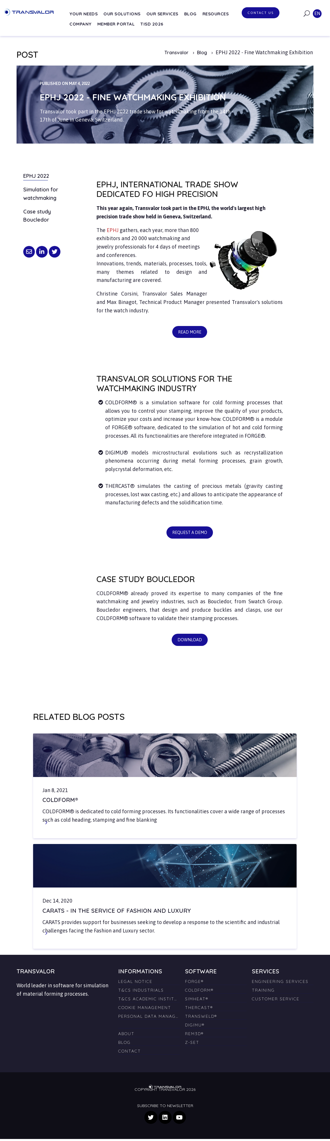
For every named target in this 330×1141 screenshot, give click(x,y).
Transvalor (176, 52)
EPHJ (113, 230)
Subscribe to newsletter (165, 1107)
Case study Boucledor (37, 215)
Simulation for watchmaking (40, 193)
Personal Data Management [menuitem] (149, 1018)
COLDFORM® (60, 801)
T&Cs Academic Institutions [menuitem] (149, 1001)
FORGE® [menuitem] (194, 983)
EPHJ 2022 (36, 176)
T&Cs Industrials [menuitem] (141, 992)
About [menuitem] (126, 1035)
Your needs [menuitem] (83, 14)
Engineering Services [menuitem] (280, 983)
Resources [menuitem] (215, 14)
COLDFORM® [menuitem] (199, 992)
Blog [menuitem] (190, 14)
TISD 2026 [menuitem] (152, 24)
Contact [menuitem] (129, 1053)
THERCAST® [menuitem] (199, 1009)
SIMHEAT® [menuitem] (196, 1001)
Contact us (261, 13)
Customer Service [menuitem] (275, 1001)
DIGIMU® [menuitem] (195, 1027)
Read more (186, 330)
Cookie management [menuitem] (144, 1009)
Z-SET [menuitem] (192, 1044)
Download (186, 639)
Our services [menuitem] (162, 14)
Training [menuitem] (263, 992)
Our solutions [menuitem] (122, 14)
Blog (202, 52)
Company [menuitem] (80, 24)
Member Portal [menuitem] (116, 24)
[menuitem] (149, 1025)
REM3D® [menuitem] (194, 1035)
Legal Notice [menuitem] (135, 983)
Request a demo (190, 533)
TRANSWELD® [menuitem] (201, 1018)
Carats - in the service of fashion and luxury (116, 912)
